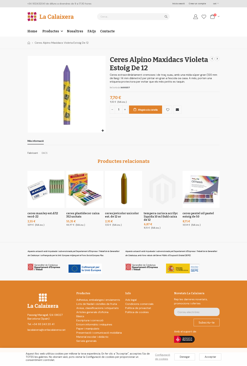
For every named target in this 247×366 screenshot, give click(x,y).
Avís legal (131, 300)
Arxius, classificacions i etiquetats (97, 309)
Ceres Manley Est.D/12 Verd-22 (42, 216)
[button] (103, 131)
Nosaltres (75, 31)
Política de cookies (137, 313)
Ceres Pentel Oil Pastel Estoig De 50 (198, 216)
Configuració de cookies (162, 357)
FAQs (91, 31)
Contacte (107, 31)
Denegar (185, 357)
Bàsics (80, 317)
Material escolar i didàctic (92, 337)
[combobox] (133, 16)
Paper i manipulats (87, 329)
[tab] (35, 141)
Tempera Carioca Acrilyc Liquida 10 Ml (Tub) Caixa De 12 (161, 217)
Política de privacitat (138, 309)
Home (28, 43)
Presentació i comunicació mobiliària (99, 333)
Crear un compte (197, 3)
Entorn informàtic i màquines (94, 325)
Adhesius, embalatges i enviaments (98, 300)
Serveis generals (86, 342)
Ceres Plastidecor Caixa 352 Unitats (82, 216)
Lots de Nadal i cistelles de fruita (96, 305)
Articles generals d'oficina (92, 313)
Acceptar (210, 357)
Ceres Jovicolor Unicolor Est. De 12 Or (122, 216)
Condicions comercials (139, 305)
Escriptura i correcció (89, 321)
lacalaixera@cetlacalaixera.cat (46, 330)
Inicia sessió (178, 3)
